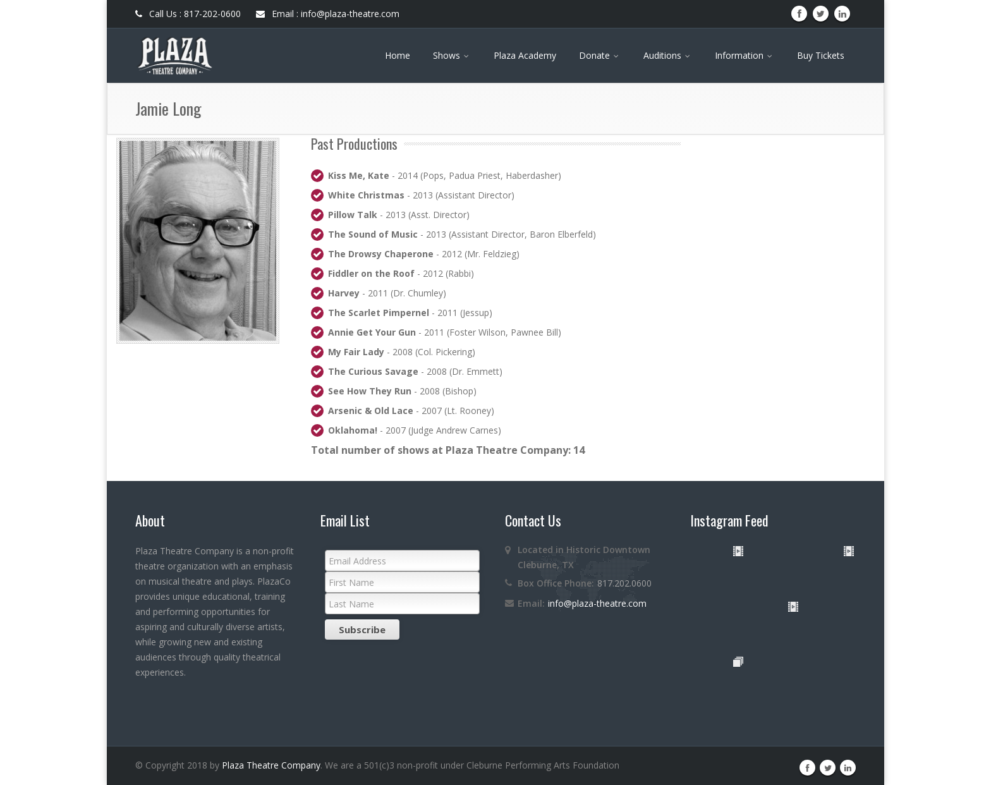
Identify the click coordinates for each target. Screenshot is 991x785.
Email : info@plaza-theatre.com (327, 14)
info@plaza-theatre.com (597, 603)
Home (397, 55)
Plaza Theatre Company (271, 765)
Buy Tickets (820, 55)
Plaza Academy (525, 55)
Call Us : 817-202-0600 (188, 14)
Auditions (667, 55)
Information (744, 55)
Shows (452, 55)
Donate (600, 55)
